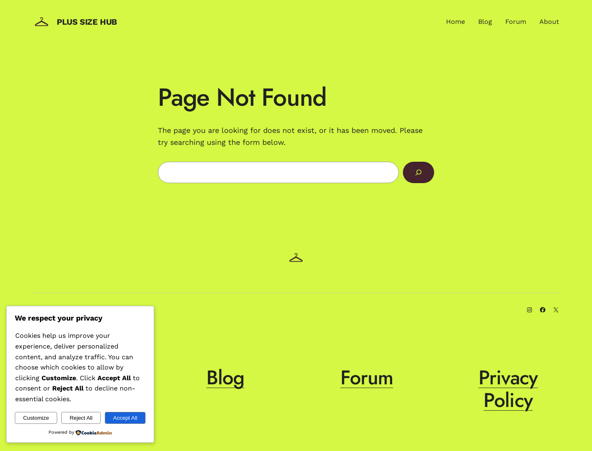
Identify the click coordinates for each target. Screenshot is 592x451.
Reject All (80, 418)
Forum (366, 377)
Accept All (125, 418)
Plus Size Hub (87, 22)
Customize (36, 418)
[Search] (418, 172)
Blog (225, 377)
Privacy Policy (508, 388)
